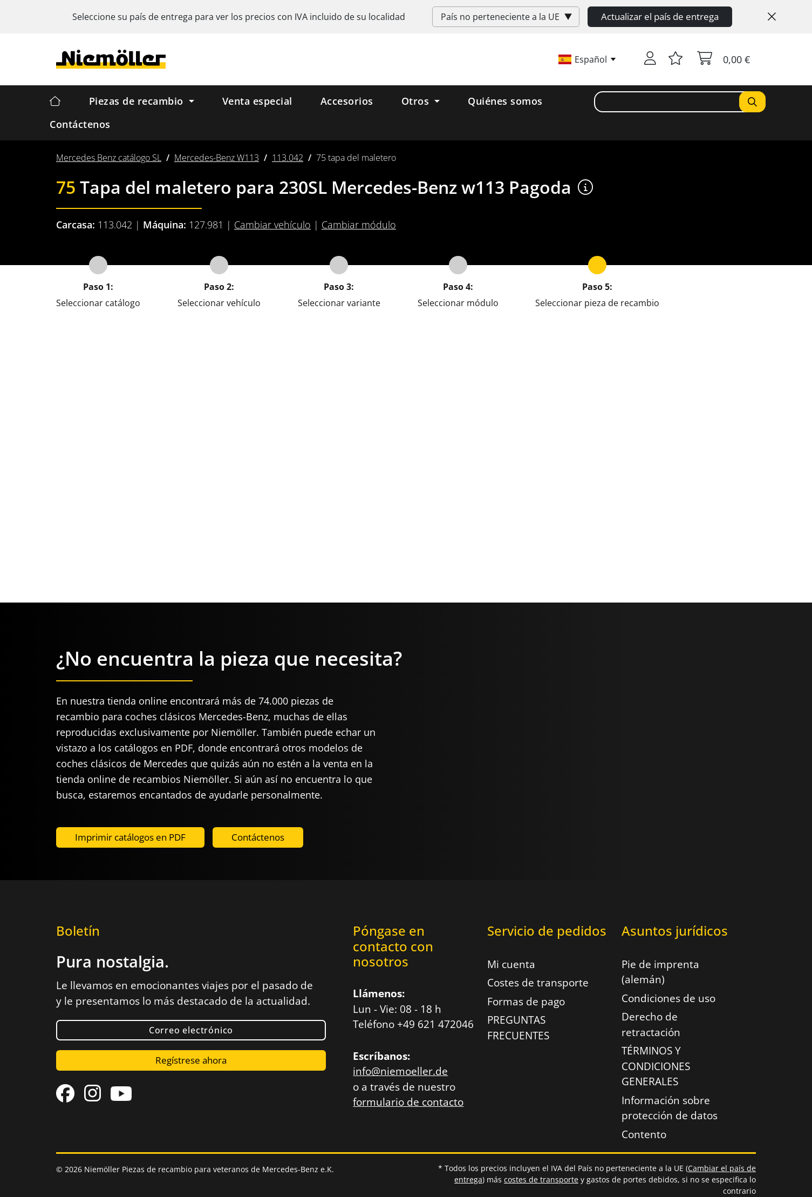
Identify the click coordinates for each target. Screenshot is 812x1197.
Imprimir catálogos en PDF (130, 837)
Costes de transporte (538, 983)
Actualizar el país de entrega (660, 16)
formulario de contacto (408, 1102)
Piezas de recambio (138, 100)
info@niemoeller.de (400, 1071)
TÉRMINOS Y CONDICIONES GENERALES (656, 1066)
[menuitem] (108, 157)
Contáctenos (80, 124)
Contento (644, 1134)
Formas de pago (526, 1002)
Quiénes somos (505, 100)
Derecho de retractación (651, 1024)
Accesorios (346, 100)
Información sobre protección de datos (670, 1108)
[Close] (772, 17)
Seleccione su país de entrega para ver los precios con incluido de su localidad (238, 17)
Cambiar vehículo (272, 224)
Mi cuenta (511, 964)
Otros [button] (416, 100)
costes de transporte (541, 1179)
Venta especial (257, 100)
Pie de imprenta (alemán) (660, 972)
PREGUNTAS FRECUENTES (518, 1028)
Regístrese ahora (191, 1060)
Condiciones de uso (668, 998)
